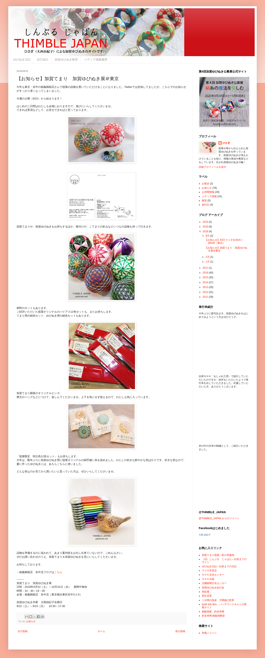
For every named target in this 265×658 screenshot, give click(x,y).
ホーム (101, 631)
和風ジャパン (209, 632)
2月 (208, 256)
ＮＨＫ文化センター (213, 574)
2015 (206, 277)
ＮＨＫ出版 (208, 579)
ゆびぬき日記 (22, 59)
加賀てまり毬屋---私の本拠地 (218, 555)
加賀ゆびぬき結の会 (213, 587)
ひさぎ (226, 143)
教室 (204, 200)
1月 (208, 261)
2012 (206, 292)
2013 (206, 287)
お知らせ (30, 621)
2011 (206, 296)
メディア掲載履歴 (95, 59)
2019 (206, 226)
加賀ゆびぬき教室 (66, 59)
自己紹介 (42, 59)
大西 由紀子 (205, 534)
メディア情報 (209, 196)
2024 (206, 221)
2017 (206, 267)
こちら (58, 572)
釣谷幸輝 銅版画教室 (213, 615)
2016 (206, 272)
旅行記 (205, 204)
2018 (206, 231)
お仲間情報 (208, 192)
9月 (208, 235)
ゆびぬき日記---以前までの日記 (219, 566)
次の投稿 (23, 631)
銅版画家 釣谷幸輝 (213, 611)
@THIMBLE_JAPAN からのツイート (219, 518)
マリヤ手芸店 (209, 570)
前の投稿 (180, 631)
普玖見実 (207, 595)
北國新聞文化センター (214, 583)
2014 (206, 282)
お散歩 (205, 183)
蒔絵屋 (205, 591)
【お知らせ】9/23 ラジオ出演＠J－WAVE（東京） (224, 241)
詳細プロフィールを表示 (212, 167)
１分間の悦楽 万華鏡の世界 (218, 600)
